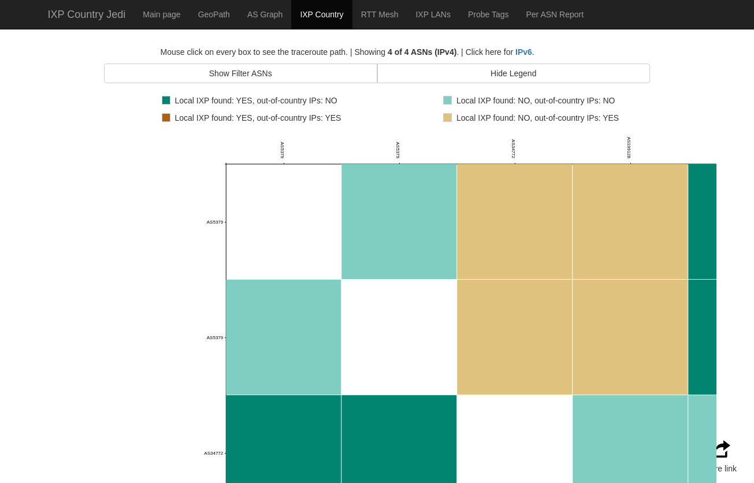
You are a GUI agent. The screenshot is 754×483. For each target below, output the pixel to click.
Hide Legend (513, 73)
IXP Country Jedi (87, 14)
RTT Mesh (380, 14)
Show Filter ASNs (240, 73)
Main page (161, 14)
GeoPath (214, 14)
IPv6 (523, 52)
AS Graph (265, 14)
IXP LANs (432, 14)
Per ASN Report (555, 14)
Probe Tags (488, 14)
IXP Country (321, 14)
